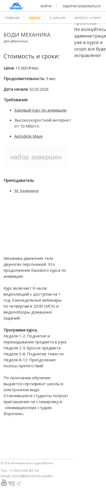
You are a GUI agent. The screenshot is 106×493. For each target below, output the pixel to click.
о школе (57, 17)
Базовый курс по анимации (40, 110)
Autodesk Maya (28, 136)
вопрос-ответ (88, 17)
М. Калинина (26, 190)
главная (12, 17)
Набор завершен (36, 157)
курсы (34, 17)
